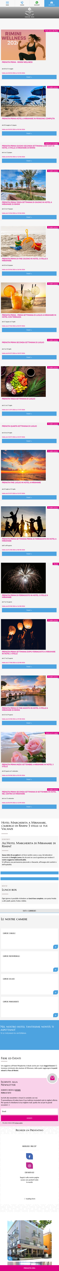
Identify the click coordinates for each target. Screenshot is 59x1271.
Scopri (29, 77)
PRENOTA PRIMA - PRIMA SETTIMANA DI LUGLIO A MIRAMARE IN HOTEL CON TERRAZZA (29, 316)
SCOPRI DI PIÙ (12, 1042)
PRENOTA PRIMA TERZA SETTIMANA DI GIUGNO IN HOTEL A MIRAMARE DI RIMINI (27, 203)
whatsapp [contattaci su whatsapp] (37, 3)
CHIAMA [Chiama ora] (22, 3)
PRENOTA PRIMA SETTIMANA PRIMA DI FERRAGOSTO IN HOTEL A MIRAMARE (29, 540)
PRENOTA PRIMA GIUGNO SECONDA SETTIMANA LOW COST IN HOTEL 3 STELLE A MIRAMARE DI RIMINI (28, 147)
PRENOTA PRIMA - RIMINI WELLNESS (17, 62)
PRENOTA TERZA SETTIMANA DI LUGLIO (18, 399)
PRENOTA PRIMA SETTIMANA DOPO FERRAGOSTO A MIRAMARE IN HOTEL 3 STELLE (28, 653)
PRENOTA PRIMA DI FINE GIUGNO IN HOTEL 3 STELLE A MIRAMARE (25, 260)
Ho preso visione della (13, 1123)
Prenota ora (29, 1268)
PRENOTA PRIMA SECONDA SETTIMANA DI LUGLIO (23, 342)
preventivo (52, 3)
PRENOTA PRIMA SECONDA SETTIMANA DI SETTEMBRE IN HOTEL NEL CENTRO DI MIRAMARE (29, 793)
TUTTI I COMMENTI (29, 911)
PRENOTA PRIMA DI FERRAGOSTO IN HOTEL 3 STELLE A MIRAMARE (25, 596)
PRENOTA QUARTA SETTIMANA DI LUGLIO (19, 426)
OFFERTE (18, 1090)
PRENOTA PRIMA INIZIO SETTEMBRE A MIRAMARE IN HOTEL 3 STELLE (27, 766)
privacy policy (19, 1123)
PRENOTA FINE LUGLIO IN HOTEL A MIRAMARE (21, 483)
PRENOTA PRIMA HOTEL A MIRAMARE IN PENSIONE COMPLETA (28, 119)
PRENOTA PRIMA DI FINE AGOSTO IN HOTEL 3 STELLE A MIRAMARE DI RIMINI (25, 709)
